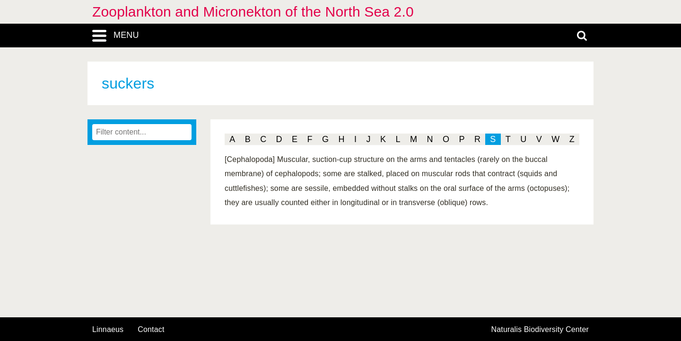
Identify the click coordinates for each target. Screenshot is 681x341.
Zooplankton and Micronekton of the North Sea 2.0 (253, 11)
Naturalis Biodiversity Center (540, 329)
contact (151, 329)
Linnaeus (107, 329)
